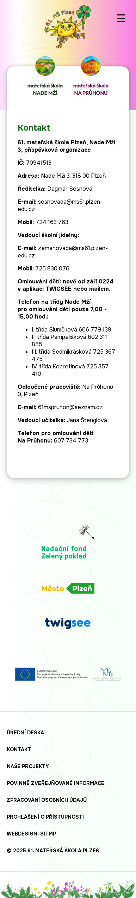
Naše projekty (28, 766)
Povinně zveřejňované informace (55, 783)
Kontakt (19, 749)
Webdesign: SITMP (31, 834)
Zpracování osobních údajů (47, 800)
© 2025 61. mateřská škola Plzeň (53, 850)
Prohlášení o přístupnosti (45, 817)
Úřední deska (25, 732)
